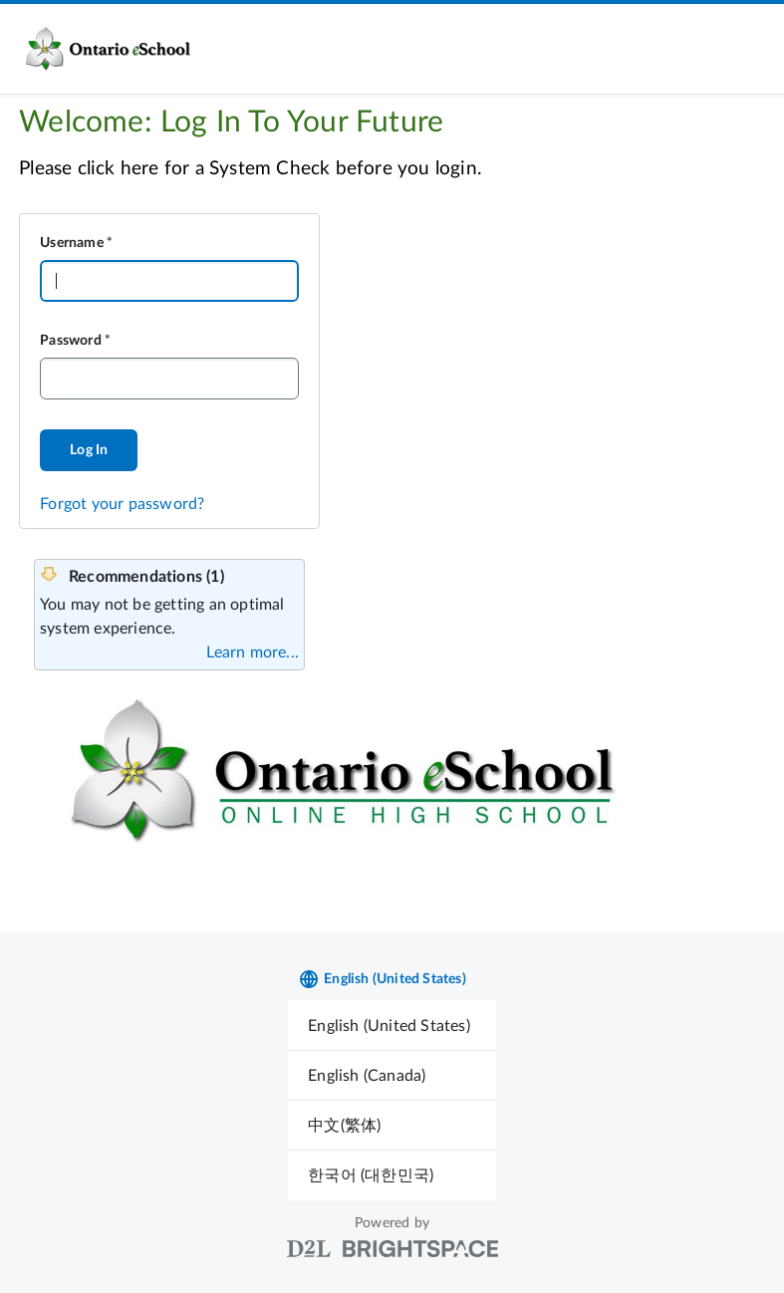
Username (72, 243)
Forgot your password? (122, 504)
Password (71, 341)
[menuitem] (392, 1025)
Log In (89, 450)
